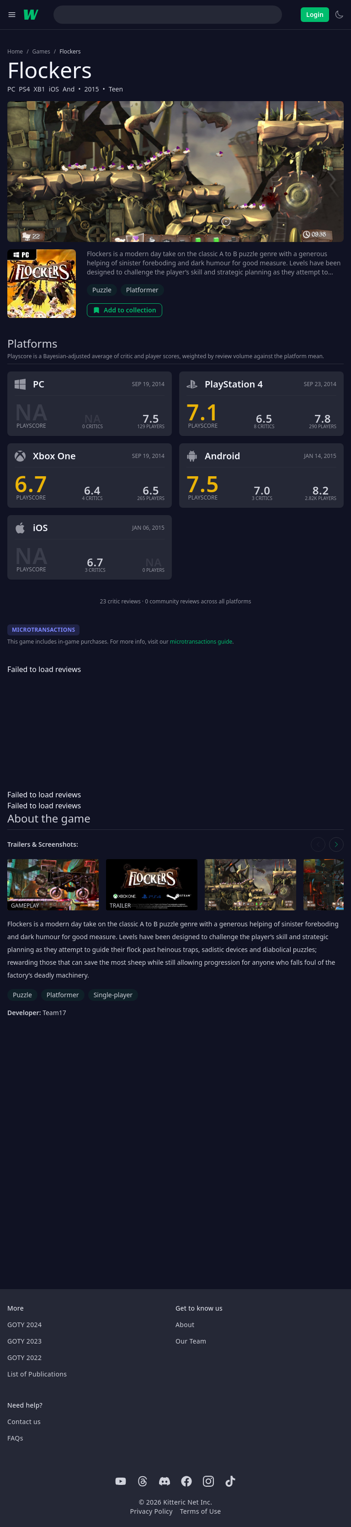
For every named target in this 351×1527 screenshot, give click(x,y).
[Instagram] (208, 1481)
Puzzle (102, 289)
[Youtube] (120, 1481)
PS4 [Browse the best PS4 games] (24, 89)
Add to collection (124, 310)
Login (315, 14)
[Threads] (142, 1481)
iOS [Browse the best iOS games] (54, 89)
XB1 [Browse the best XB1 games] (39, 89)
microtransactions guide (201, 641)
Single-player (113, 994)
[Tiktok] (230, 1481)
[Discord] (164, 1481)
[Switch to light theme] (339, 14)
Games (41, 51)
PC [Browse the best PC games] (11, 89)
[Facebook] (186, 1481)
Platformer (142, 289)
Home (15, 51)
